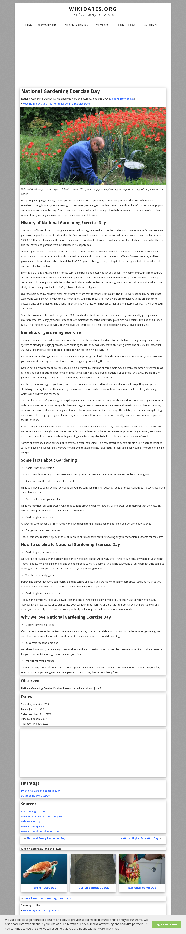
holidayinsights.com (33, 811)
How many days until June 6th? (41, 910)
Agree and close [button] (166, 924)
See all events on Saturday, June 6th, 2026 (49, 898)
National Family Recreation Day (46, 838)
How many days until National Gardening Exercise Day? (56, 103)
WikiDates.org (93, 9)
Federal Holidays (127, 24)
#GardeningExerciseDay (35, 795)
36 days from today (122, 98)
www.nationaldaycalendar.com (40, 831)
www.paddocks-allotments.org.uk (41, 816)
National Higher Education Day (139, 838)
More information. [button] (110, 929)
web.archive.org (30, 821)
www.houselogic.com (33, 826)
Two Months (102, 24)
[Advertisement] (93, 59)
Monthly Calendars (76, 24)
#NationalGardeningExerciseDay (41, 790)
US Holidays (151, 24)
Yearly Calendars (48, 24)
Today (28, 24)
